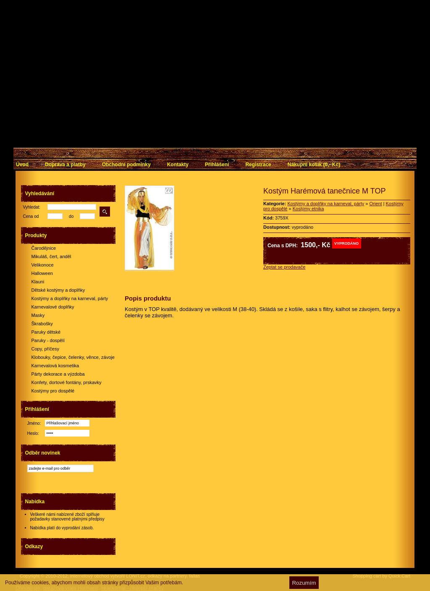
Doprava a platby (65, 164)
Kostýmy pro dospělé (53, 390)
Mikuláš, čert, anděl (51, 256)
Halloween (42, 273)
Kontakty (178, 164)
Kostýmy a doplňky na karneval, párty (69, 298)
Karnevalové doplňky (52, 306)
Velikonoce (42, 264)
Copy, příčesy (45, 348)
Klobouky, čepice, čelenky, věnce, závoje (73, 357)
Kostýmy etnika (308, 208)
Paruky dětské (46, 332)
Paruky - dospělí (48, 340)
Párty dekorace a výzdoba (58, 374)
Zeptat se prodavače (284, 266)
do (71, 216)
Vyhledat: (31, 207)
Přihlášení (217, 164)
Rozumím (304, 583)
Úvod (22, 164)
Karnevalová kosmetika (55, 365)
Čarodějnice (43, 248)
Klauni (38, 281)
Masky (38, 315)
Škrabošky (42, 323)
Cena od (31, 216)
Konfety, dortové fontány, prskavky (66, 382)
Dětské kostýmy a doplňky (58, 290)
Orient (376, 203)
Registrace (258, 164)
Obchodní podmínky (126, 164)
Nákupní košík (314, 164)
